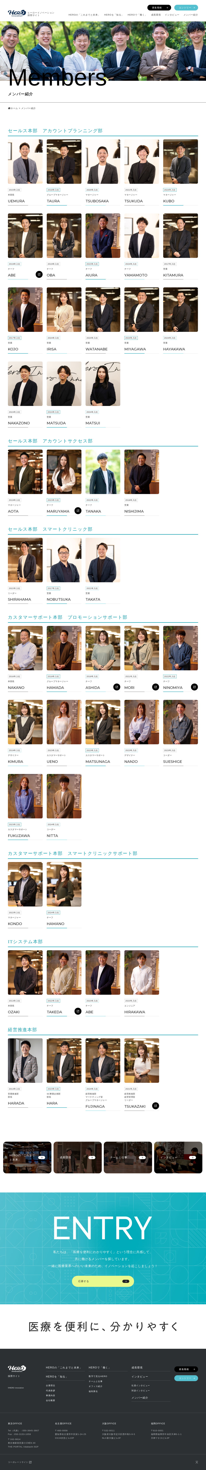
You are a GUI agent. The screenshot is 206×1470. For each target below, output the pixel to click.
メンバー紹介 (190, 14)
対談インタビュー (141, 1390)
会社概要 (50, 1400)
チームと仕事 (96, 1381)
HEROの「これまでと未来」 (84, 14)
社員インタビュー (141, 1385)
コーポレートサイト (18, 1462)
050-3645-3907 (31, 1430)
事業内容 (50, 1395)
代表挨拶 (50, 1390)
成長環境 (156, 14)
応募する (83, 1281)
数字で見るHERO (98, 1376)
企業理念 (50, 1385)
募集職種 (157, 7)
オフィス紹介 (96, 1386)
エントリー (185, 7)
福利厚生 (93, 1391)
